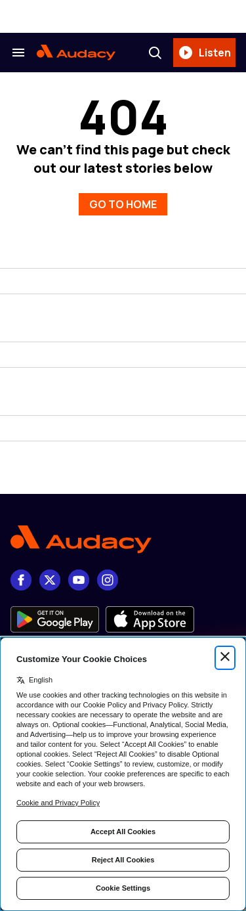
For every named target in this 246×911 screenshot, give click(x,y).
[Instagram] (107, 579)
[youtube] (78, 579)
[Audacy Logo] (76, 52)
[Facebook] (20, 579)
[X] (49, 579)
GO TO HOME (123, 204)
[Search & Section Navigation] (18, 52)
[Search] (155, 52)
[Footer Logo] (123, 539)
